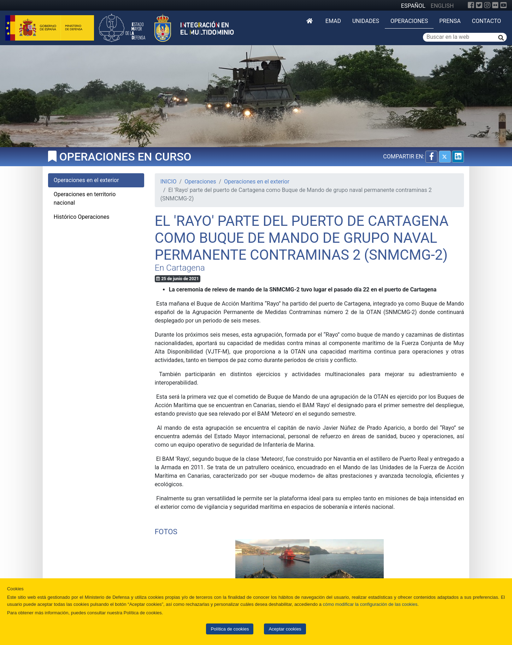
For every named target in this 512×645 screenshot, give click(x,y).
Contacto (486, 21)
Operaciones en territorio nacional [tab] (85, 198)
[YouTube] (503, 5)
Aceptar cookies (285, 629)
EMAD (333, 21)
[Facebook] (471, 5)
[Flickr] (495, 5)
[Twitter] (479, 5)
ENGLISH (442, 5)
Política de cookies (230, 629)
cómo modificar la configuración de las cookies (370, 604)
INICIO (168, 181)
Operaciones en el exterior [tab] (86, 180)
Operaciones (409, 21)
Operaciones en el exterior (256, 181)
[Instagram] (487, 5)
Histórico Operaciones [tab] (82, 216)
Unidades (365, 21)
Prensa (449, 21)
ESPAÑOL (413, 5)
